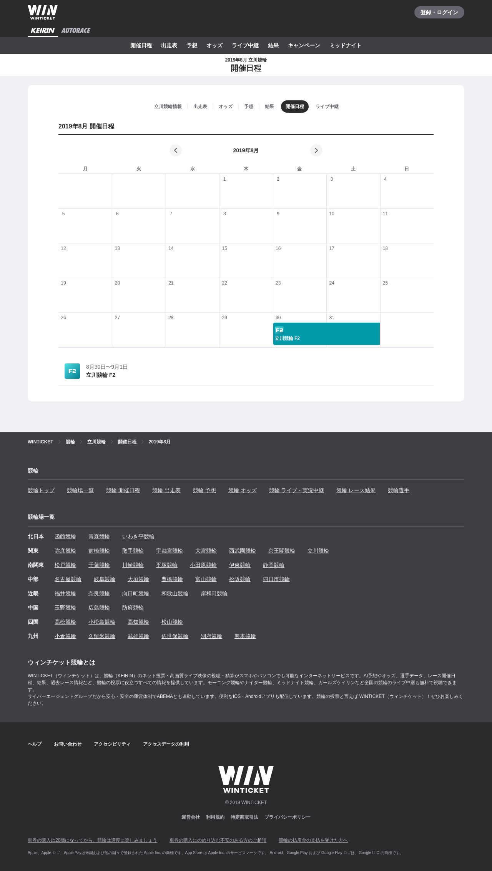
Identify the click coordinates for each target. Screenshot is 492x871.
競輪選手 (398, 490)
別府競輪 (211, 636)
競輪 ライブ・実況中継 (296, 490)
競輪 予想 (204, 490)
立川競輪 (318, 551)
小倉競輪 (65, 636)
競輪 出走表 (166, 490)
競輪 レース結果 (356, 490)
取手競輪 (133, 551)
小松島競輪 (101, 622)
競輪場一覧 (80, 490)
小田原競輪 (203, 565)
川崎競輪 (133, 565)
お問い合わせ (67, 744)
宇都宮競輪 (169, 551)
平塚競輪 (167, 565)
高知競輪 (138, 622)
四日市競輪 (276, 579)
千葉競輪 (99, 565)
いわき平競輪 (138, 536)
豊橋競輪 (172, 579)
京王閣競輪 (281, 551)
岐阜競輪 (104, 579)
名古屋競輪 (68, 579)
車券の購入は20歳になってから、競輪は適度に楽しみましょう (92, 840)
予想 (191, 45)
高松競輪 (65, 622)
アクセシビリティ (112, 744)
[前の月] (176, 150)
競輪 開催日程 (123, 490)
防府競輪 (133, 608)
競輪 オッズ (242, 490)
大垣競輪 (138, 579)
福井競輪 (65, 593)
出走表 (169, 45)
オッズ (214, 45)
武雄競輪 (138, 636)
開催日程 (141, 45)
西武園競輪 (242, 551)
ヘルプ (35, 744)
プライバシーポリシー (287, 817)
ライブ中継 (245, 45)
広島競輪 (99, 608)
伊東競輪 (240, 565)
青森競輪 (99, 536)
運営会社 (190, 817)
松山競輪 (172, 622)
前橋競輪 (99, 551)
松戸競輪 (65, 565)
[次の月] (316, 150)
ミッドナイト (345, 45)
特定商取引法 (244, 817)
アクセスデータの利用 (166, 744)
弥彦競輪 (65, 551)
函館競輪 (65, 536)
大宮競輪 (206, 551)
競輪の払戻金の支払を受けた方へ (313, 840)
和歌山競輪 (174, 593)
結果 (273, 45)
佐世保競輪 (174, 636)
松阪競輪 (240, 579)
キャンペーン (304, 45)
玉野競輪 (65, 608)
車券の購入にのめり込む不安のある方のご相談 (218, 840)
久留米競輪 (101, 636)
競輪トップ (41, 490)
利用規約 (215, 817)
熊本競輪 (245, 636)
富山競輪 (206, 579)
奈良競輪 (99, 593)
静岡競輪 (273, 565)
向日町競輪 (135, 593)
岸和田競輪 (214, 593)
